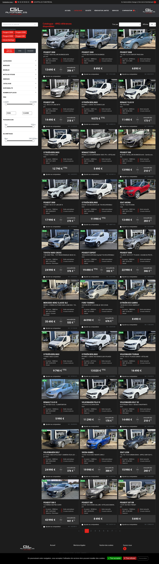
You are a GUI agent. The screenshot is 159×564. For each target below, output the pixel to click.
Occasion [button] (30, 51)
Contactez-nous (8, 2)
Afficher (145, 24)
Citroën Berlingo (8, 40)
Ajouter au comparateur (53, 76)
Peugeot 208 (20, 36)
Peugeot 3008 (8, 32)
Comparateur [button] (128, 10)
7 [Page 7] (112, 531)
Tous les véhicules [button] (9, 50)
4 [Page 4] (99, 531)
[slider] (6, 104)
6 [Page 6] (107, 531)
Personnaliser (143, 558)
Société (88, 10)
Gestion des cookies (106, 545)
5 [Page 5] (103, 531)
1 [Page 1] (86, 531)
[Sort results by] (130, 24)
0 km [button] (19, 51)
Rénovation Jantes (101, 10)
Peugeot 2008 (21, 32)
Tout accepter (114, 558)
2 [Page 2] (91, 531)
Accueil (68, 10)
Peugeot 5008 (8, 36)
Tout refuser (129, 558)
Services (115, 10)
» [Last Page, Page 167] (119, 531)
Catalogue (78, 10)
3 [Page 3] (95, 531)
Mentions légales (79, 545)
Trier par (115, 24)
